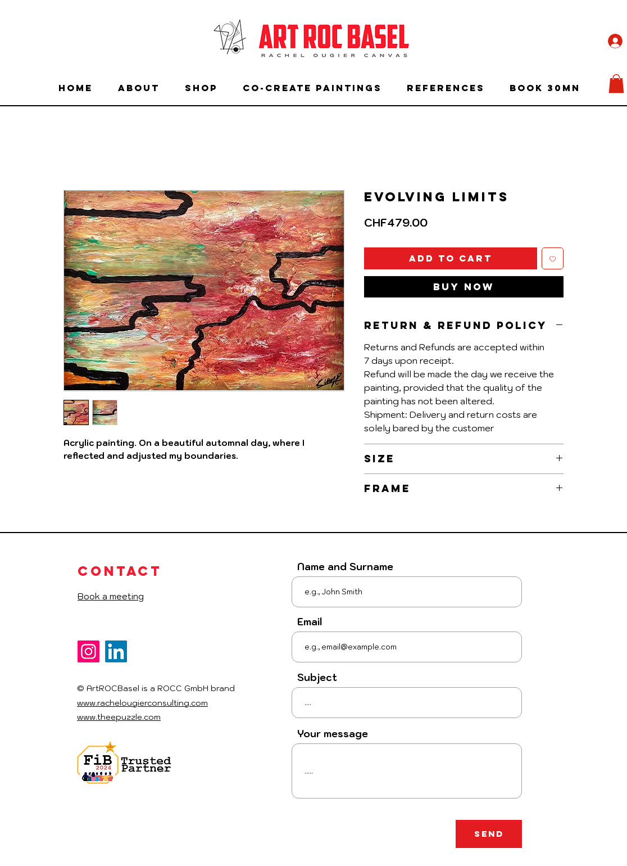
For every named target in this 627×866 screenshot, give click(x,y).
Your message (332, 734)
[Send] (489, 834)
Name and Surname (345, 567)
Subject (317, 678)
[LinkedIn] (116, 651)
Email (309, 622)
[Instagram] (88, 651)
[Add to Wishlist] (553, 258)
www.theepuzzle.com (119, 717)
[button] (616, 83)
